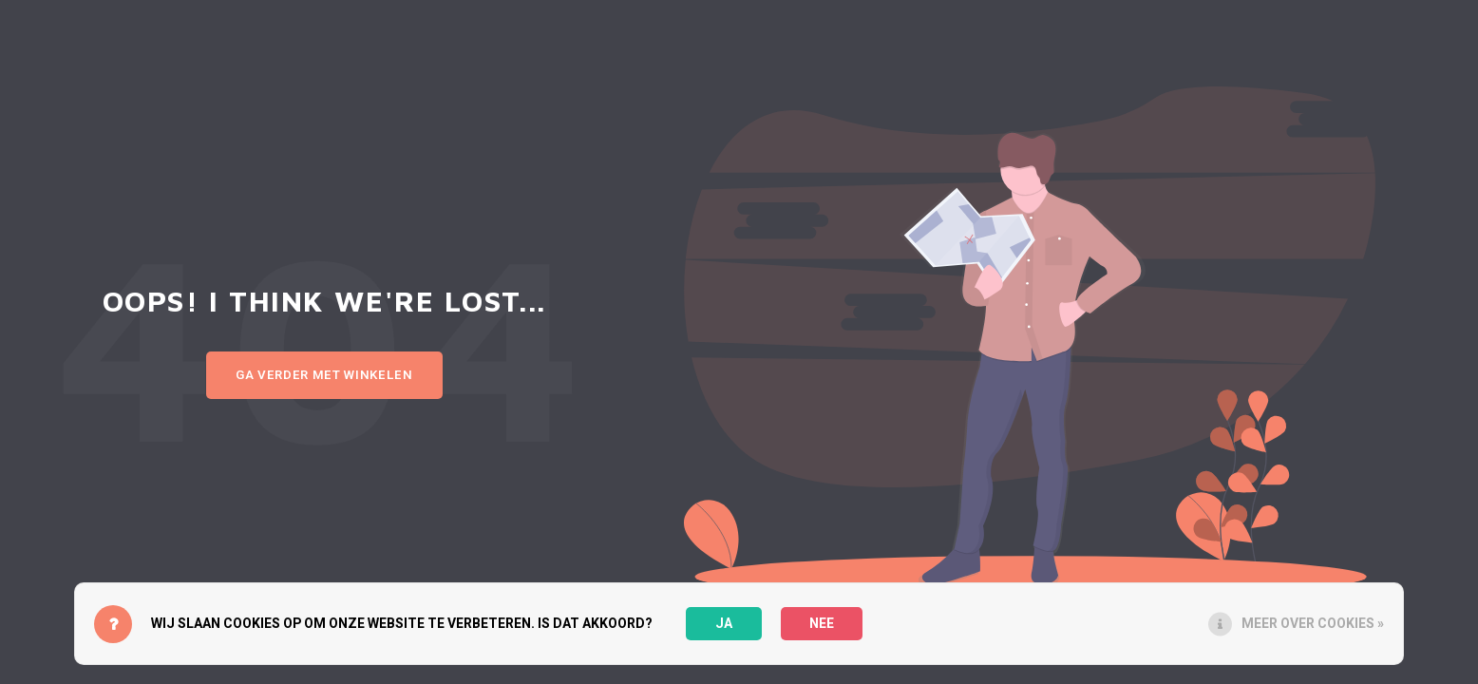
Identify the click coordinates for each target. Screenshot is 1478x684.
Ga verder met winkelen (324, 375)
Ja (723, 624)
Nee (821, 624)
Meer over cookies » (1312, 624)
